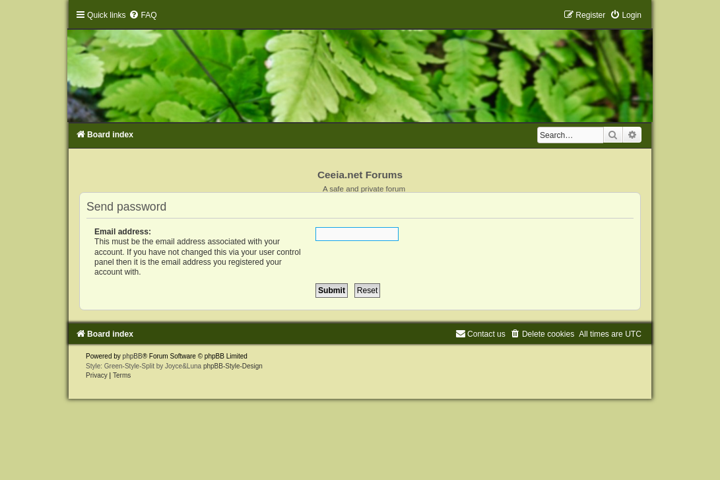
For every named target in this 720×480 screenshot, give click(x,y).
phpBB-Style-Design (233, 366)
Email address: (122, 231)
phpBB (133, 356)
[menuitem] (142, 15)
